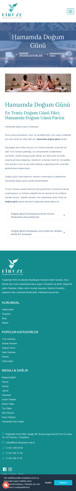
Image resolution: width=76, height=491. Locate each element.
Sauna (5, 386)
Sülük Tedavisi (9, 399)
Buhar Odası (8, 404)
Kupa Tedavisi (8, 417)
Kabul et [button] (63, 483)
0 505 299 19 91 (12, 447)
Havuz (5, 382)
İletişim (5, 323)
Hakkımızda (7, 309)
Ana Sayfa (9, 54)
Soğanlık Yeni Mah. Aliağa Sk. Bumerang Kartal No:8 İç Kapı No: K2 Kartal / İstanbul (37, 435)
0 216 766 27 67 (12, 458)
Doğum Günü (8, 348)
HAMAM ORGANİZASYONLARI (30, 54)
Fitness (5, 357)
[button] (31, 487)
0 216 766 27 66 (12, 452)
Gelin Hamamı (9, 352)
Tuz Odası (7, 408)
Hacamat (6, 395)
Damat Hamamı (9, 343)
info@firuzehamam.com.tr (18, 442)
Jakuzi (5, 391)
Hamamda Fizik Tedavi (13, 422)
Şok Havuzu (8, 413)
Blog (4, 318)
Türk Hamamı (8, 339)
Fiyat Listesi (7, 361)
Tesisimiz (6, 314)
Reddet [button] (48, 483)
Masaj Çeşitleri (9, 377)
